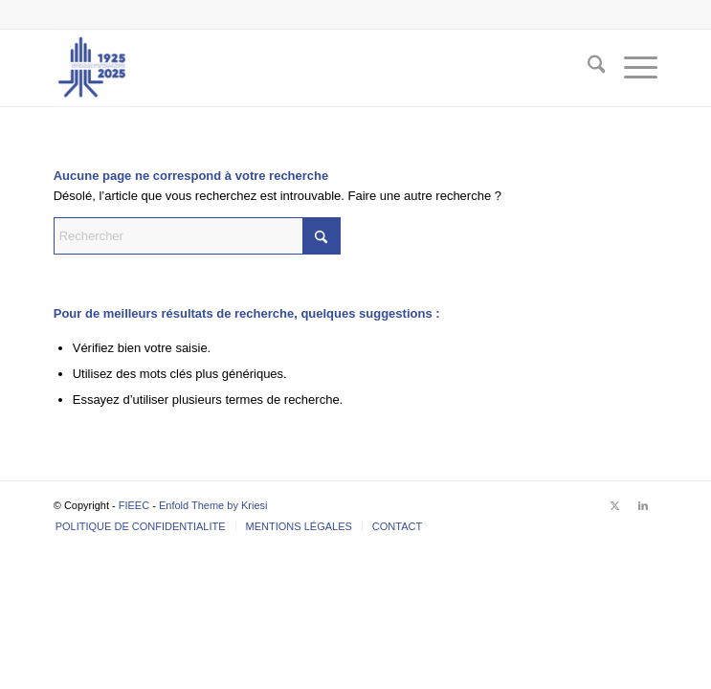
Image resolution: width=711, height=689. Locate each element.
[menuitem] (587, 68)
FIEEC (134, 505)
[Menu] (631, 68)
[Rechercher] (587, 68)
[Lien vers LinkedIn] (643, 505)
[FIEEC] (295, 68)
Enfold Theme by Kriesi (213, 505)
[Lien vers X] (614, 505)
